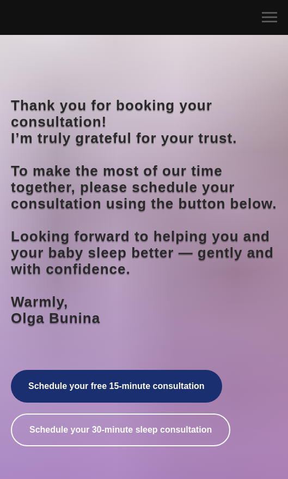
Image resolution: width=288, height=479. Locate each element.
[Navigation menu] (269, 17)
